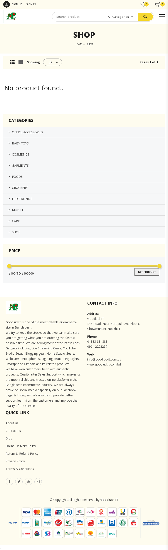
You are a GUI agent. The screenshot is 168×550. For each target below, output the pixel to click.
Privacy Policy (15, 461)
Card (16, 221)
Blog (9, 438)
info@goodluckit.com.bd (104, 359)
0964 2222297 (97, 346)
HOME (78, 44)
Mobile (18, 210)
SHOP (90, 44)
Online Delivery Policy (21, 446)
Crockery (20, 188)
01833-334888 (97, 341)
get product (147, 271)
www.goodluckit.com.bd (104, 364)
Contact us (13, 431)
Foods (17, 176)
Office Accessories (27, 132)
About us (12, 423)
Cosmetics (20, 154)
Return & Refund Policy (22, 453)
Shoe (16, 232)
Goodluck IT (109, 500)
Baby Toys (20, 143)
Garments (20, 165)
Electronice (22, 199)
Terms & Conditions (20, 469)
